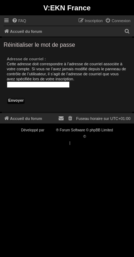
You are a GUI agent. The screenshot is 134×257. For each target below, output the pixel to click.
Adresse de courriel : (26, 59)
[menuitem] (19, 20)
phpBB (50, 130)
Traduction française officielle (59, 136)
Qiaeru (92, 136)
